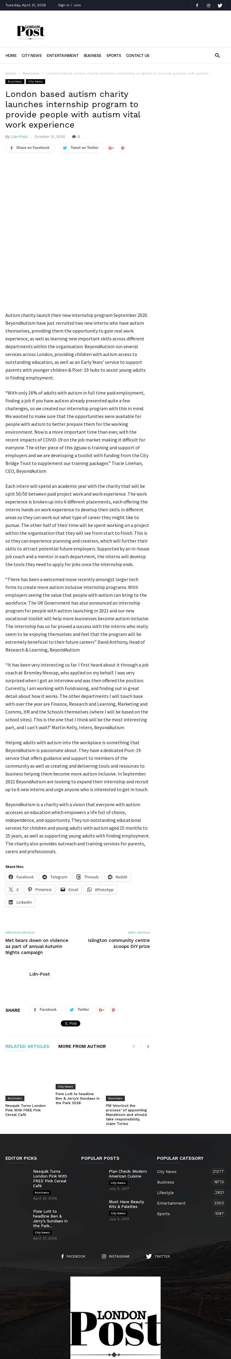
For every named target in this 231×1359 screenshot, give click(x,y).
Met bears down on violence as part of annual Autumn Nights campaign (36, 896)
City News (32, 55)
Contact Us (137, 55)
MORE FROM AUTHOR (82, 997)
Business (92, 55)
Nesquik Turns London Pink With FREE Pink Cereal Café (25, 1048)
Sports (113, 55)
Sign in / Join (69, 5)
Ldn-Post (19, 137)
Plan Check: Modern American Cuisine (128, 1112)
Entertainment (63, 55)
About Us (65, 1321)
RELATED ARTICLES (27, 997)
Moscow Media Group (125, 1350)
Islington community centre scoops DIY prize (119, 893)
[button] (217, 55)
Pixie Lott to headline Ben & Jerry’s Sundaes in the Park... (50, 1157)
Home (11, 55)
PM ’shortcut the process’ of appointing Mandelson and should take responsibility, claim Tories (126, 1053)
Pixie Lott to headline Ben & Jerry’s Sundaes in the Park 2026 (78, 1048)
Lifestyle (185, 1131)
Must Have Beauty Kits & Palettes (126, 1142)
